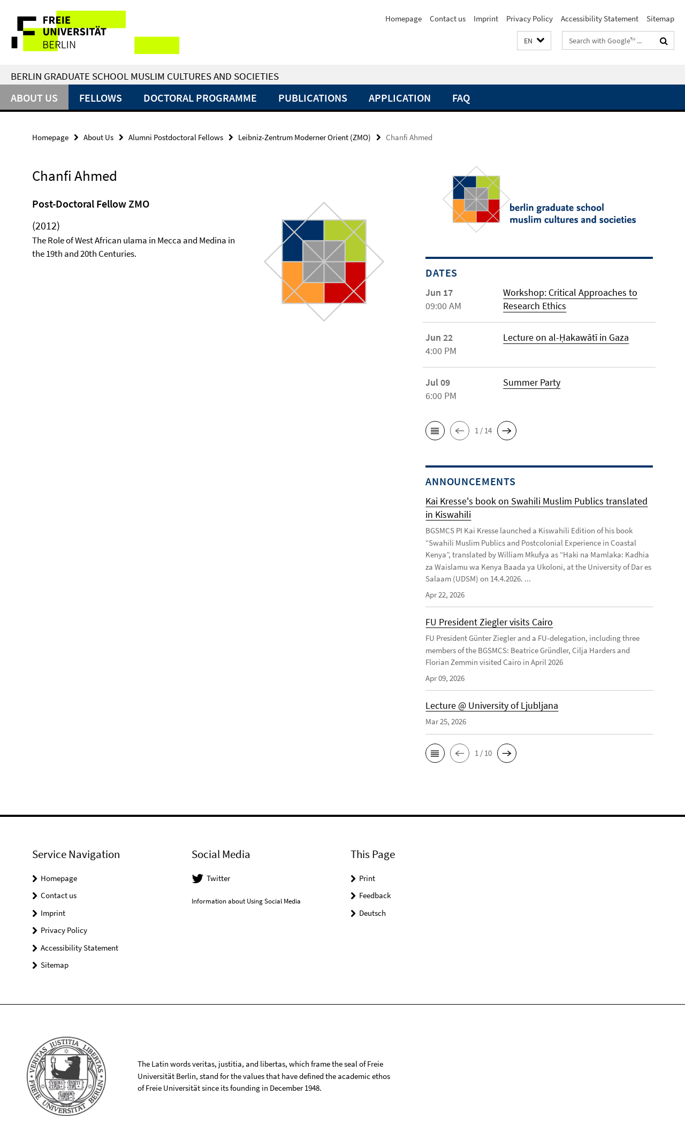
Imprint (486, 18)
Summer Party (531, 382)
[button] (534, 41)
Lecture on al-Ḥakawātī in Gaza (566, 337)
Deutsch (372, 913)
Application (400, 97)
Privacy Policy (529, 18)
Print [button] (367, 878)
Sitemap (660, 18)
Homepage (403, 18)
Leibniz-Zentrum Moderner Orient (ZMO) (304, 137)
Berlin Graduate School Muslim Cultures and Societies (145, 76)
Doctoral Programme (200, 97)
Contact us (448, 18)
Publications (312, 97)
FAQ (461, 97)
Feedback (375, 895)
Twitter (218, 878)
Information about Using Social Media (246, 901)
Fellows (100, 97)
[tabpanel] (209, 266)
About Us (34, 97)
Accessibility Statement (599, 18)
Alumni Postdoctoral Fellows (175, 137)
